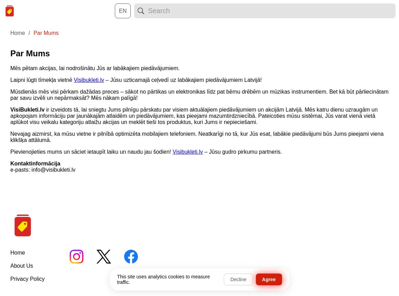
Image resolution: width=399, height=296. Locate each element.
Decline (238, 279)
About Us (21, 266)
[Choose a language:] (123, 10)
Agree (269, 279)
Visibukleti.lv (89, 80)
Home (17, 253)
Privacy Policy (27, 279)
